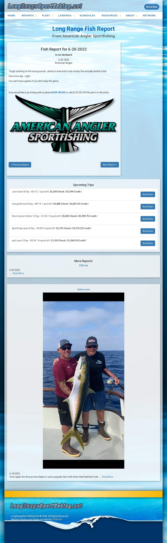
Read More (18, 273)
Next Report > (110, 164)
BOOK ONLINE (58, 92)
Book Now (148, 194)
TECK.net (57, 519)
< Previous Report (20, 164)
